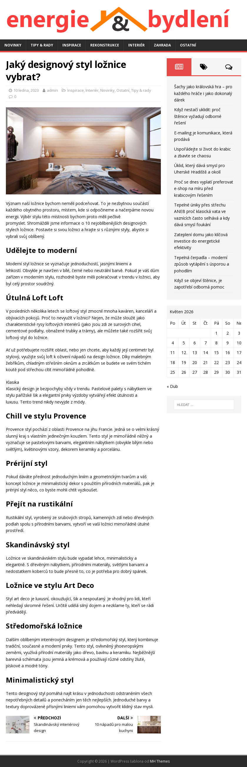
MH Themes (160, 761)
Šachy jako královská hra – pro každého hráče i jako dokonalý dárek (203, 93)
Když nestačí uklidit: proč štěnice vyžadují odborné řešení (197, 116)
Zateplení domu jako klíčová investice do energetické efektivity (201, 241)
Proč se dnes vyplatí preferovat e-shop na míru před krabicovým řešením (203, 188)
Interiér (136, 45)
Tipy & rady (42, 45)
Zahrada (162, 45)
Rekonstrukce (104, 45)
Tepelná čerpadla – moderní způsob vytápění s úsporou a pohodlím (201, 264)
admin (52, 90)
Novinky (12, 45)
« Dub (172, 386)
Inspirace (71, 45)
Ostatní (188, 45)
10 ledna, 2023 (26, 90)
